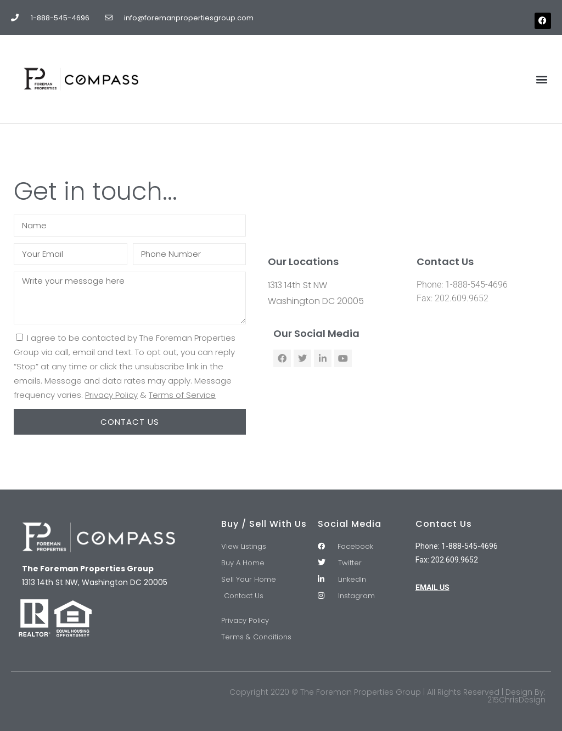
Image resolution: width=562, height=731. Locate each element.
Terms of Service (182, 395)
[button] (542, 79)
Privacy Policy (111, 395)
